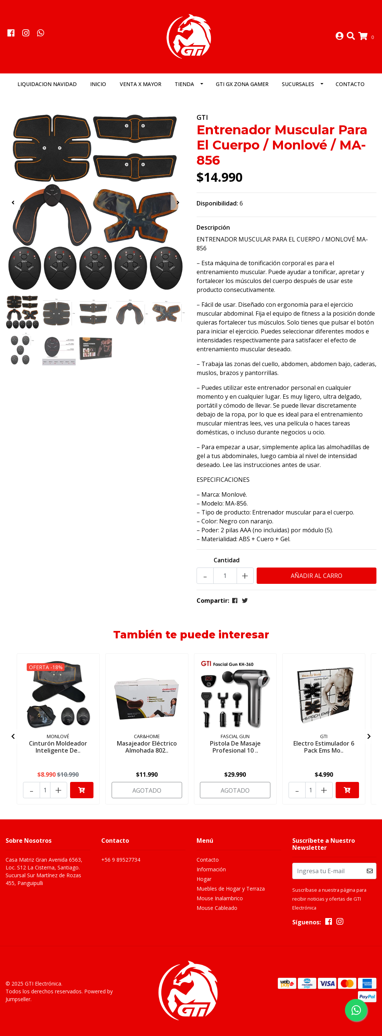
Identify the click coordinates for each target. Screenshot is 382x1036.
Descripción (213, 228)
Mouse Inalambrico (220, 898)
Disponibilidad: (217, 204)
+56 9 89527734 (120, 859)
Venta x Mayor (140, 84)
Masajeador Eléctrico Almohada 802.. (147, 746)
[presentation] (13, 202)
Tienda (184, 84)
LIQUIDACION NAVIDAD (47, 84)
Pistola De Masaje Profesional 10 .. (235, 746)
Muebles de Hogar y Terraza (231, 888)
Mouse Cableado (217, 907)
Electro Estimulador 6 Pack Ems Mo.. (323, 746)
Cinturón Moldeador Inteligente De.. (58, 746)
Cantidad (227, 560)
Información (211, 869)
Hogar (204, 878)
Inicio (98, 84)
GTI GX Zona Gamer (242, 84)
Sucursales (298, 84)
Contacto (350, 84)
